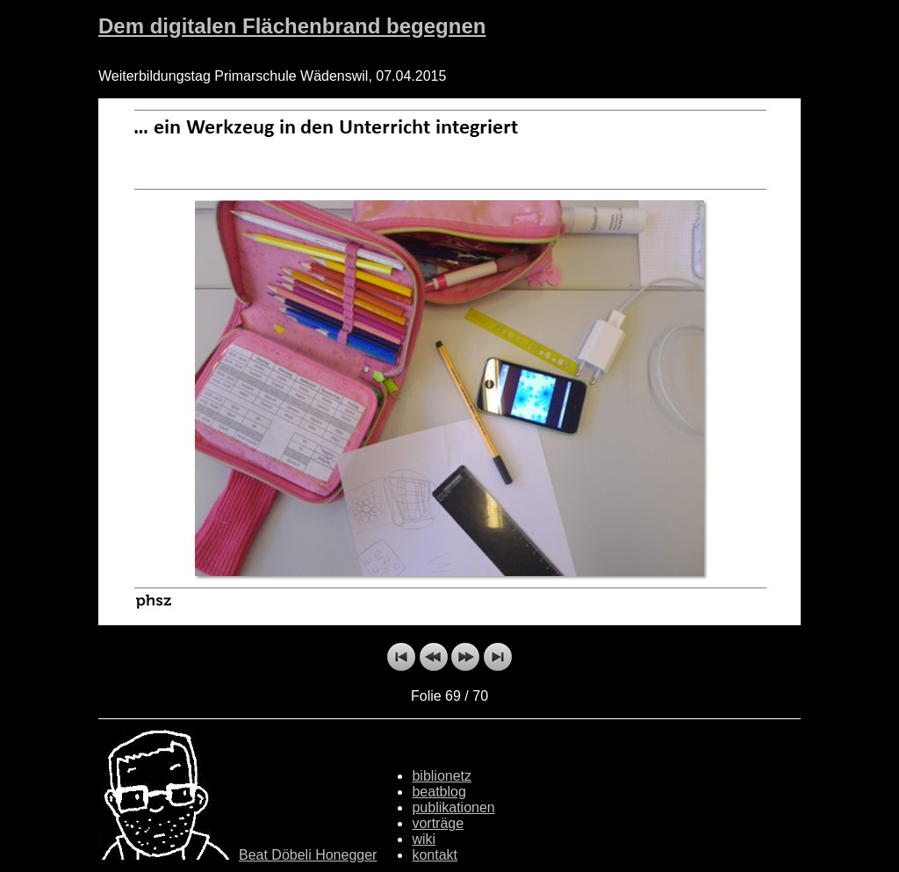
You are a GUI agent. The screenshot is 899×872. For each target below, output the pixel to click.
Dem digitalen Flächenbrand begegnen (291, 26)
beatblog (438, 791)
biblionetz (441, 775)
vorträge (438, 823)
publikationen (453, 807)
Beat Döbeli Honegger (308, 854)
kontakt (434, 854)
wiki (423, 839)
